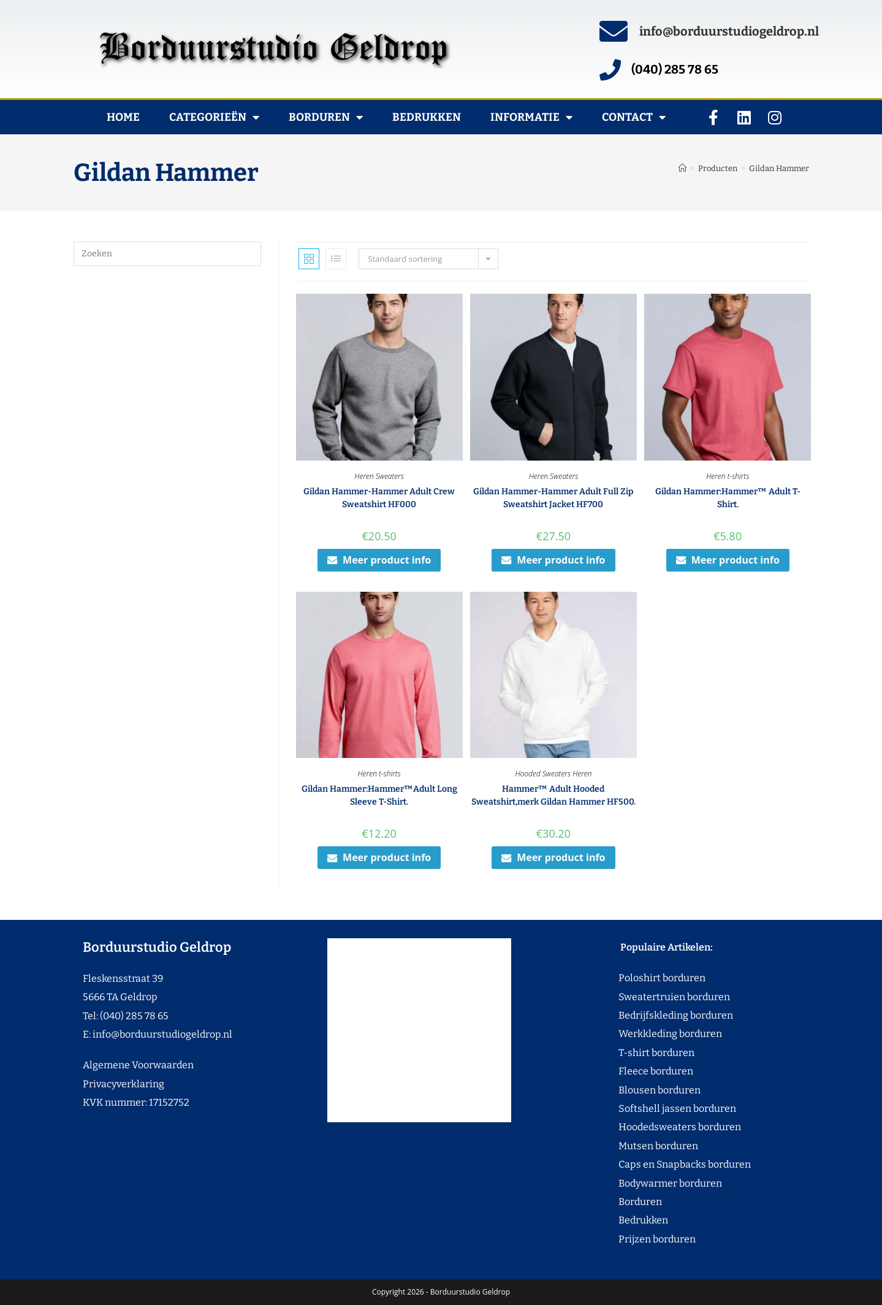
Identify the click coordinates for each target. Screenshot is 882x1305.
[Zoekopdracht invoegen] (167, 254)
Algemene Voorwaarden (138, 1065)
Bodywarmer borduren (647, 1183)
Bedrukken (426, 117)
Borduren (326, 117)
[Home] (682, 168)
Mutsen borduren (653, 1146)
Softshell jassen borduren (654, 1108)
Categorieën (214, 117)
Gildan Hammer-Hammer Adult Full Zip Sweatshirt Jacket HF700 (553, 498)
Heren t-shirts (727, 476)
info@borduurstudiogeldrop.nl (729, 31)
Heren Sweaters (379, 476)
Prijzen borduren (634, 1239)
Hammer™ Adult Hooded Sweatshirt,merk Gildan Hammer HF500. (553, 795)
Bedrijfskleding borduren (652, 1015)
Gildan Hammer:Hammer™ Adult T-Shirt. (727, 498)
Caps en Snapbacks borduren (661, 1164)
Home (123, 117)
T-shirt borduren (633, 1052)
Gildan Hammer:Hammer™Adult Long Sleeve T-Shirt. (379, 795)
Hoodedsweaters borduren (656, 1127)
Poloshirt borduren (655, 978)
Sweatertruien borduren (651, 997)
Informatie (531, 117)
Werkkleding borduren (647, 1033)
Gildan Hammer (779, 168)
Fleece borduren (632, 1071)
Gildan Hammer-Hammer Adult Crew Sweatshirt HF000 (379, 498)
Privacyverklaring (123, 1084)
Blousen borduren (636, 1090)
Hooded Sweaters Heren (553, 773)
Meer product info (379, 560)
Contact (634, 117)
